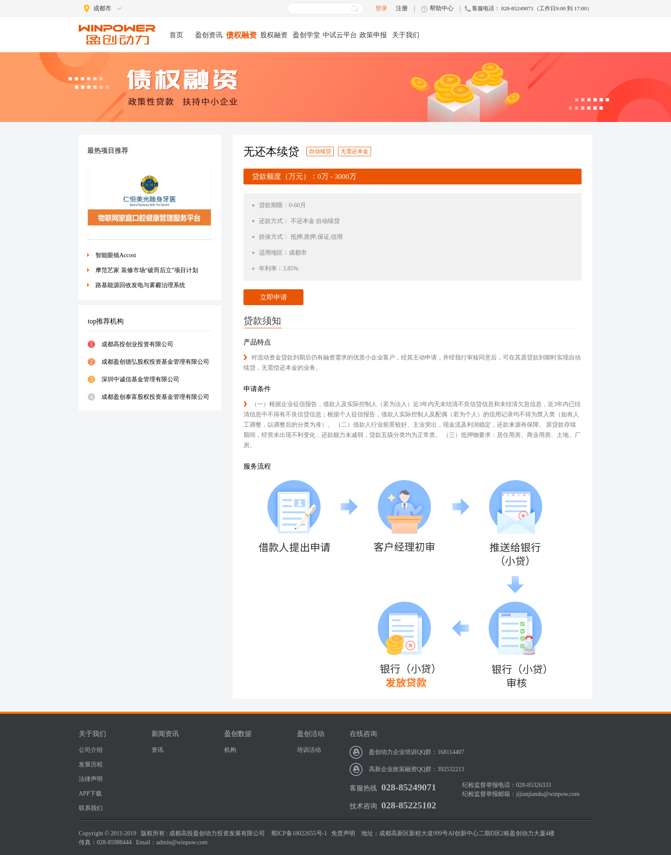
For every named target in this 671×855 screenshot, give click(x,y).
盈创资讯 (209, 35)
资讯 (157, 750)
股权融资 (274, 35)
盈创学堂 (306, 35)
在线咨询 (363, 733)
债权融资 (241, 35)
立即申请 (273, 297)
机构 (230, 750)
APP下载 (90, 793)
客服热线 (363, 788)
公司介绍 (91, 750)
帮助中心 (442, 9)
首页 (176, 35)
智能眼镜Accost (115, 255)
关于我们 (405, 35)
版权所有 (153, 833)
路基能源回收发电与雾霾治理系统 (140, 285)
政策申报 (373, 35)
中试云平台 (340, 35)
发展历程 (91, 764)
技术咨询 (363, 806)
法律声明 (91, 779)
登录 (381, 8)
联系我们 (91, 808)
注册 (402, 9)
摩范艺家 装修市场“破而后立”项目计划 (146, 270)
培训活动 (309, 750)
